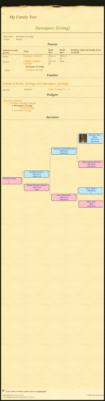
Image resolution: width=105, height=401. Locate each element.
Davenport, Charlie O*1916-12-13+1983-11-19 (36, 174)
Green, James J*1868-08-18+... (91, 191)
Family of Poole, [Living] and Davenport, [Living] (35, 83)
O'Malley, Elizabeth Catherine (23, 103)
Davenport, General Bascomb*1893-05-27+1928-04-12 (64, 151)
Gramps (16, 395)
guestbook (41, 391)
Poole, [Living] (55, 89)
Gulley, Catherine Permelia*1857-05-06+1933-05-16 (91, 164)
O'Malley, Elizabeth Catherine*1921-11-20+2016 (36, 187)
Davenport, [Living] (34, 70)
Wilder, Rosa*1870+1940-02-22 (91, 204)
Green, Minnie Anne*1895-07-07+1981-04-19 (64, 197)
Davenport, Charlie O (33, 56)
